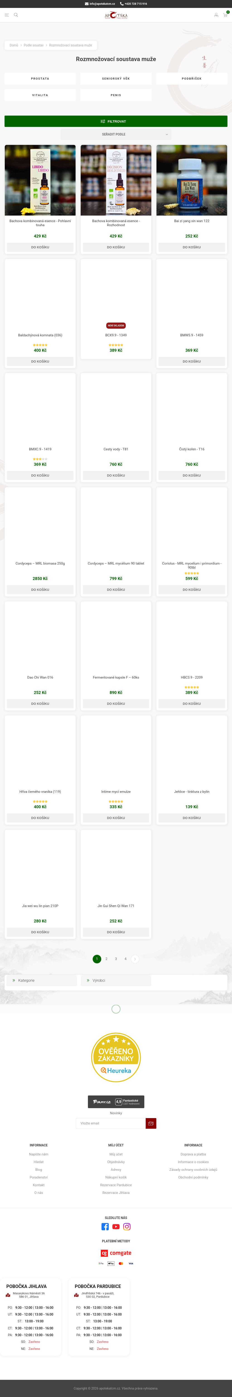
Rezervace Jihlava (116, 1193)
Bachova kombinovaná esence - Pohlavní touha (40, 223)
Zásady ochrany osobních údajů (193, 1170)
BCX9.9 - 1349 (116, 335)
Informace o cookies (193, 1162)
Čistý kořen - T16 (191, 449)
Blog (38, 1170)
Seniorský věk (116, 78)
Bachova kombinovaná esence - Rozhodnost (116, 223)
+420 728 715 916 (133, 4)
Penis (116, 95)
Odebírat (151, 1123)
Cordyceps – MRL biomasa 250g (40, 563)
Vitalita (40, 95)
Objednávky (116, 1162)
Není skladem (116, 325)
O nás (38, 1193)
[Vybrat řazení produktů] (116, 134)
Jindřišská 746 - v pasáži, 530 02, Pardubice (94, 1295)
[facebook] (105, 1226)
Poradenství (39, 1177)
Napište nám (38, 1154)
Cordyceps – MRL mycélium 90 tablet (116, 563)
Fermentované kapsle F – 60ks (116, 677)
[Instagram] (126, 1226)
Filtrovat (117, 121)
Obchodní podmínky (193, 1177)
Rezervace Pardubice (116, 1185)
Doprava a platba (193, 1154)
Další (135, 959)
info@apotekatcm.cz (100, 4)
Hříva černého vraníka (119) (40, 792)
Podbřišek (192, 78)
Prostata (40, 78)
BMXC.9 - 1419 (40, 449)
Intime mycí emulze (116, 792)
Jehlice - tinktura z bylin (192, 792)
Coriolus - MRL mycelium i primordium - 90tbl (192, 565)
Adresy (116, 1170)
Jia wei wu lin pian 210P (40, 906)
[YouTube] (116, 1226)
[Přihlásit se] (111, 1123)
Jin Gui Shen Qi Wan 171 (115, 906)
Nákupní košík (116, 1177)
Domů (14, 45)
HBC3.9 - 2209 (192, 677)
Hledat (39, 1162)
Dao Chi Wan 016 (40, 677)
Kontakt (39, 1185)
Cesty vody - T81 (116, 449)
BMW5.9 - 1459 (191, 335)
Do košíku (40, 247)
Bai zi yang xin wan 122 (191, 221)
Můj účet (116, 1154)
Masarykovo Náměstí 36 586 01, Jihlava (25, 1295)
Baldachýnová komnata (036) (40, 335)
